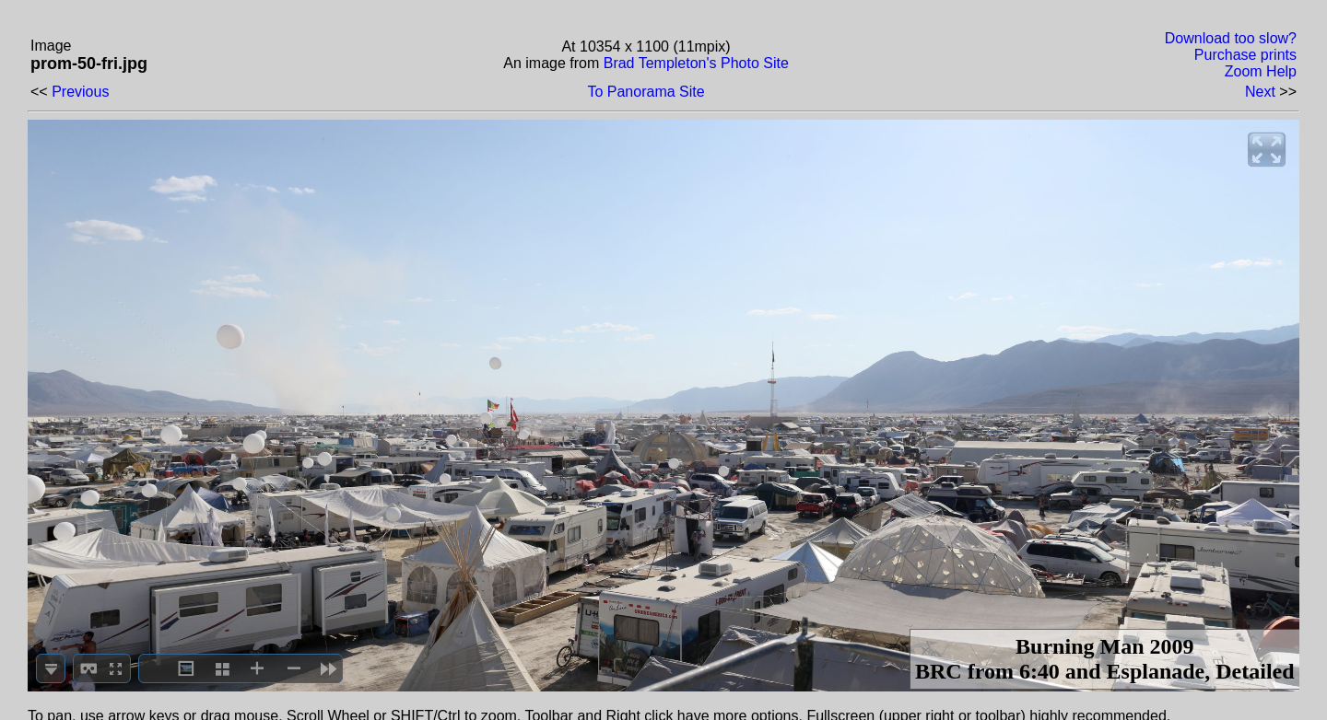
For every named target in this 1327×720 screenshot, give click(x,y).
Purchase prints (1245, 55)
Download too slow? (1231, 38)
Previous (80, 91)
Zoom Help (1261, 71)
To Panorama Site (645, 91)
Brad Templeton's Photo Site (696, 63)
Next (1260, 91)
